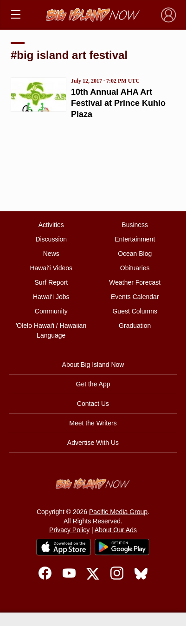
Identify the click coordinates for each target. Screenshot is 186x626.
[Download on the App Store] (63, 547)
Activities (51, 224)
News (51, 253)
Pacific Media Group (118, 511)
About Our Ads (116, 530)
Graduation (135, 325)
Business (135, 224)
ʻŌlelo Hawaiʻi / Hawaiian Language (51, 330)
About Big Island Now (93, 364)
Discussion (51, 239)
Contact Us (93, 403)
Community (51, 311)
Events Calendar (135, 296)
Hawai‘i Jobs (51, 296)
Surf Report (51, 282)
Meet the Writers (92, 423)
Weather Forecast (134, 282)
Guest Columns (134, 311)
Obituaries (135, 268)
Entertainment (135, 239)
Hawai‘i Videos (51, 268)
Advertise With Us (93, 442)
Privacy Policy (69, 530)
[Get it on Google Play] (122, 547)
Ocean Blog (135, 253)
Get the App (93, 384)
